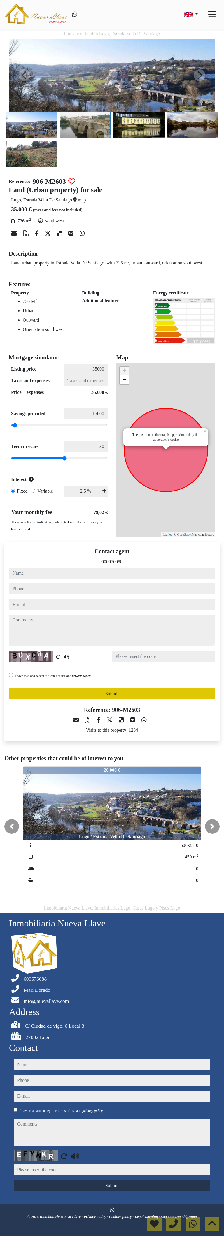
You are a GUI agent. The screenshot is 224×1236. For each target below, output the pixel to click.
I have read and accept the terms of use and (52, 675)
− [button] (124, 379)
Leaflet (167, 534)
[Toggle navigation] (212, 14)
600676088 (112, 561)
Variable (45, 491)
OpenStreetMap (187, 534)
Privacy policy (95, 1216)
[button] (11, 826)
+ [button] (124, 371)
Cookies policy (121, 1216)
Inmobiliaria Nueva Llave (61, 1216)
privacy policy (81, 675)
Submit (112, 693)
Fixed (22, 491)
